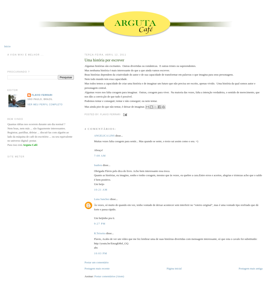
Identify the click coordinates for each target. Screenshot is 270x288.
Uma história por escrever (104, 60)
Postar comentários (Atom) (109, 276)
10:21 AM (101, 189)
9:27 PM (99, 223)
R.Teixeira (99, 233)
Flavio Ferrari (42, 95)
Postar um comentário (97, 262)
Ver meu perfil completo (45, 104)
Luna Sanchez (101, 199)
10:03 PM (100, 253)
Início (7, 46)
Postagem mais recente (97, 268)
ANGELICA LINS (104, 135)
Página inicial (174, 268)
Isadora (98, 165)
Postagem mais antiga (250, 268)
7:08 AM (100, 155)
